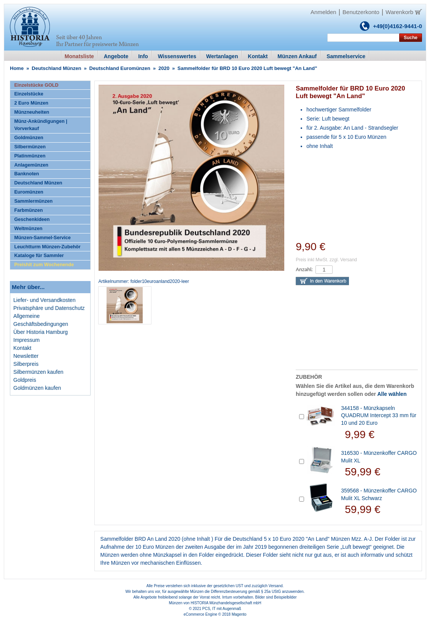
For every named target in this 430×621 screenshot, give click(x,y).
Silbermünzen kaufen (38, 372)
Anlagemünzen (31, 165)
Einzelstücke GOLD (36, 85)
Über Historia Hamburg (40, 332)
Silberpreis (25, 364)
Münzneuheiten (31, 112)
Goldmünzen (28, 137)
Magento (239, 614)
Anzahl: (304, 269)
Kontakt (22, 348)
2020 (163, 68)
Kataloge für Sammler (39, 255)
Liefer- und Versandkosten (44, 300)
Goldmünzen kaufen (37, 388)
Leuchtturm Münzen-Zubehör (47, 246)
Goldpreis (24, 380)
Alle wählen (391, 394)
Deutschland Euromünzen (119, 68)
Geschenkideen (31, 219)
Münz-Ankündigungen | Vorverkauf (40, 125)
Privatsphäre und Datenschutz (49, 308)
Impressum (26, 340)
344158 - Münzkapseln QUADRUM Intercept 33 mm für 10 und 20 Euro (378, 415)
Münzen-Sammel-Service (42, 237)
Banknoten (26, 173)
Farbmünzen (28, 210)
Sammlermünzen (33, 201)
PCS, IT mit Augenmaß (221, 609)
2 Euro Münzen (31, 103)
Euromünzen (28, 192)
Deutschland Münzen (56, 68)
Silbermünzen (30, 146)
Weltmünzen (28, 228)
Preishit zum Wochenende (44, 264)
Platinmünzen (29, 156)
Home (17, 68)
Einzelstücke (28, 94)
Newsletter (25, 356)
